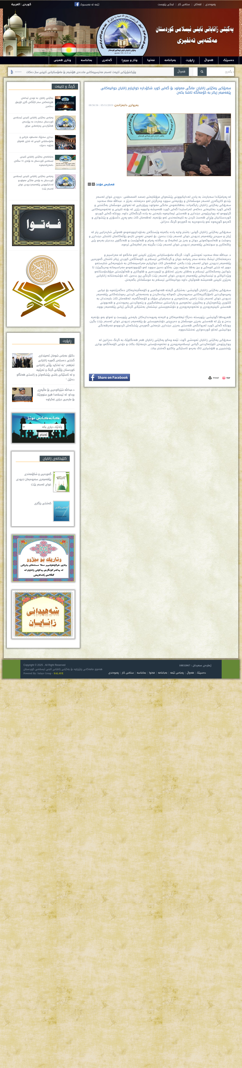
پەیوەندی (113, 672)
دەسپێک (228, 60)
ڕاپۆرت (190, 60)
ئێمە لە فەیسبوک (89, 4)
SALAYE (58, 673)
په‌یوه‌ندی (210, 4)
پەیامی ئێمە (177, 672)
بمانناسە (86, 60)
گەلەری (107, 60)
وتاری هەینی (62, 60)
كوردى (26, 4)
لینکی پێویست (166, 4)
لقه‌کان (198, 4)
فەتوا (151, 60)
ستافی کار (184, 4)
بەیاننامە (170, 60)
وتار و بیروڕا (129, 60)
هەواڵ (208, 60)
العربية (15, 4)
